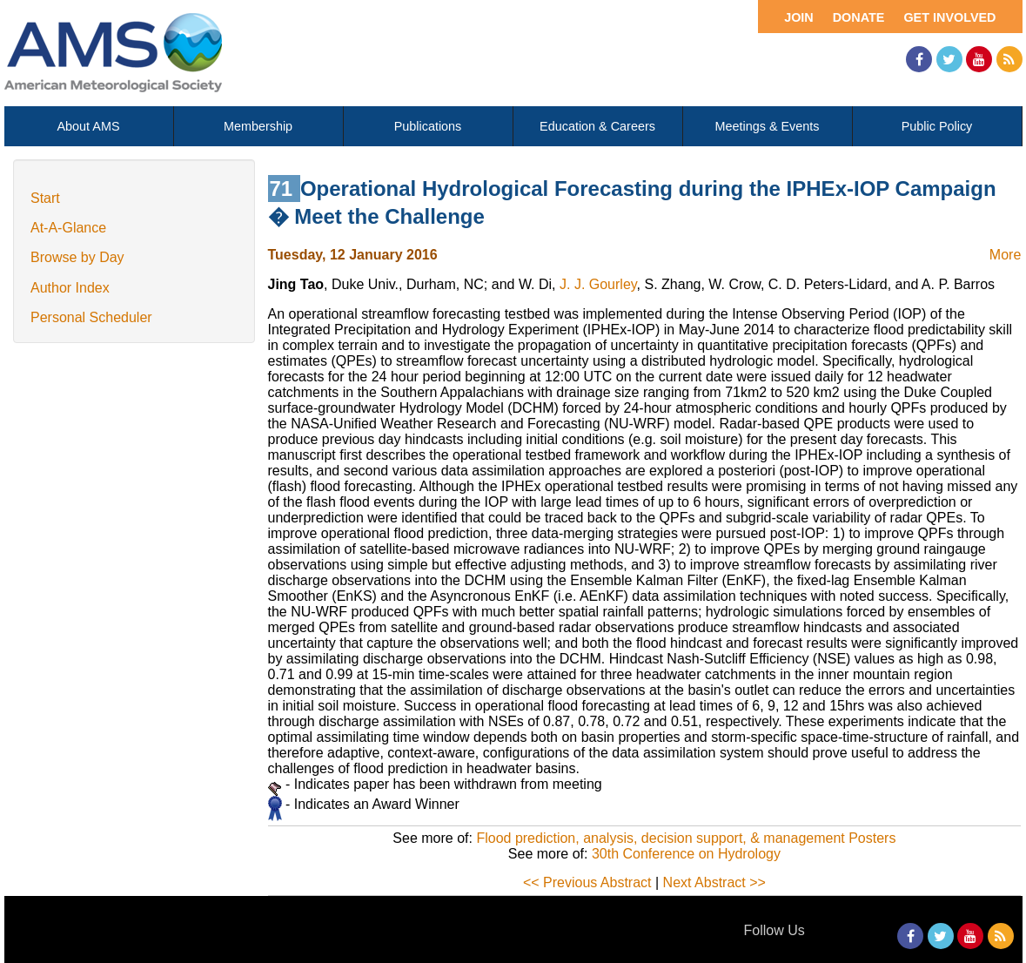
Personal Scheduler (91, 317)
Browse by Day (77, 257)
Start (45, 198)
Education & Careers (597, 126)
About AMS (88, 126)
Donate (859, 17)
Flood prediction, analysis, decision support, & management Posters (685, 838)
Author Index (70, 287)
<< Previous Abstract (587, 882)
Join (799, 17)
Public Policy (937, 126)
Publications (428, 126)
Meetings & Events (767, 126)
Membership (258, 126)
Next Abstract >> (714, 882)
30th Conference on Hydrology (686, 853)
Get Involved (949, 17)
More (1005, 254)
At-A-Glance (68, 227)
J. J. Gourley (598, 284)
